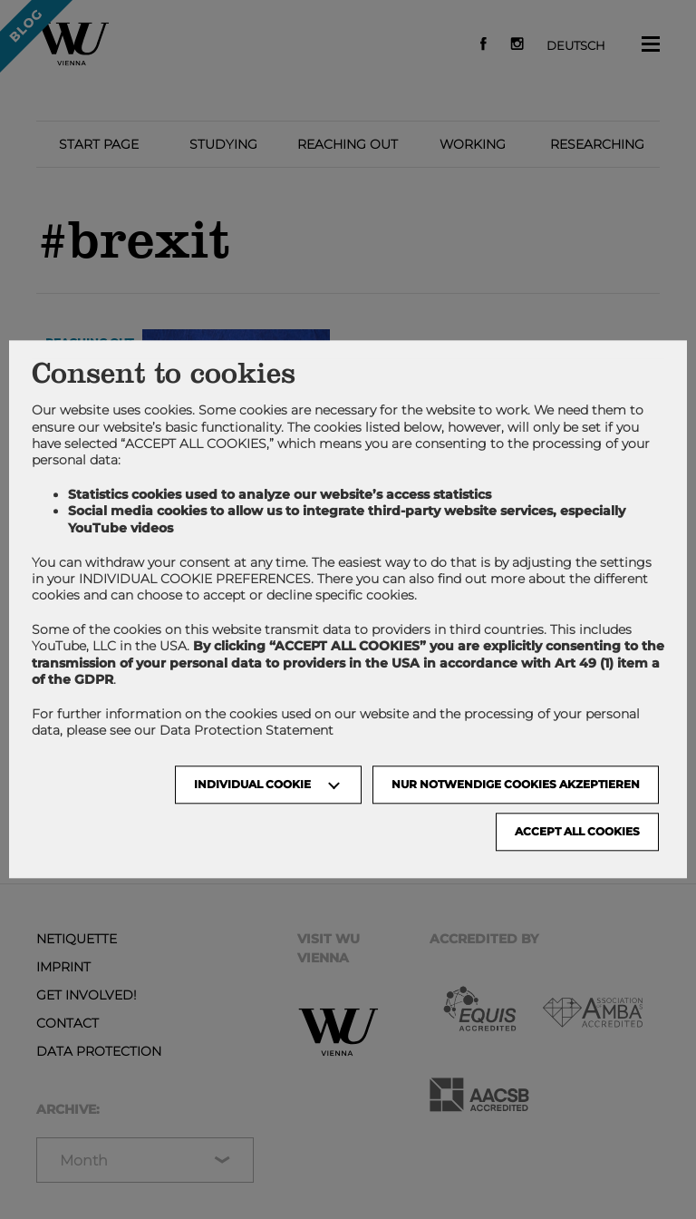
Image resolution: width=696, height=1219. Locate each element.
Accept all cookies (577, 832)
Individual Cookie (252, 785)
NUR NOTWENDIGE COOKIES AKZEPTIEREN (516, 785)
